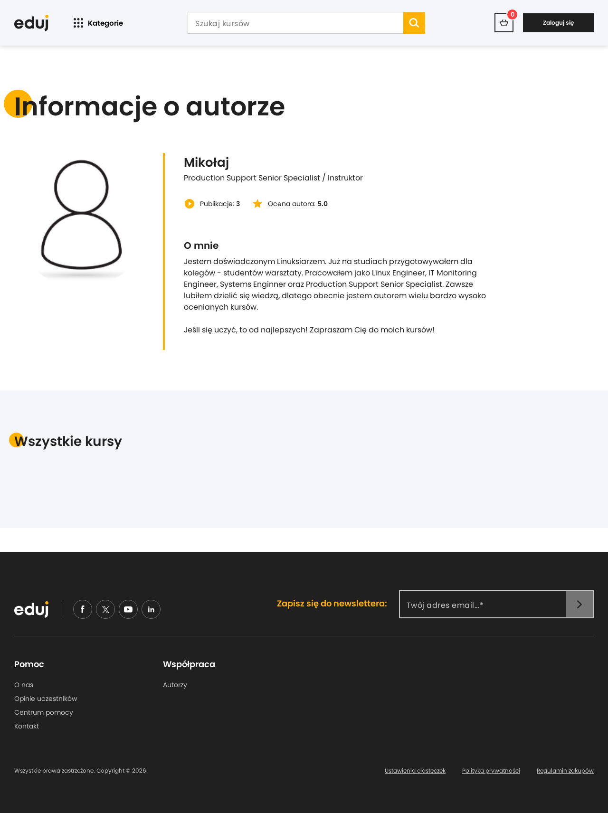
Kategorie (97, 23)
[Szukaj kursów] (295, 23)
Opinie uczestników (45, 698)
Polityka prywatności (491, 771)
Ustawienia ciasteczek (415, 771)
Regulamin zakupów (565, 771)
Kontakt (26, 726)
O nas (23, 685)
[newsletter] (579, 604)
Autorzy (175, 685)
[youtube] (128, 609)
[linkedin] (151, 609)
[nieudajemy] (105, 609)
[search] (414, 23)
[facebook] (82, 609)
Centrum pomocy (43, 712)
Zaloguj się (558, 23)
